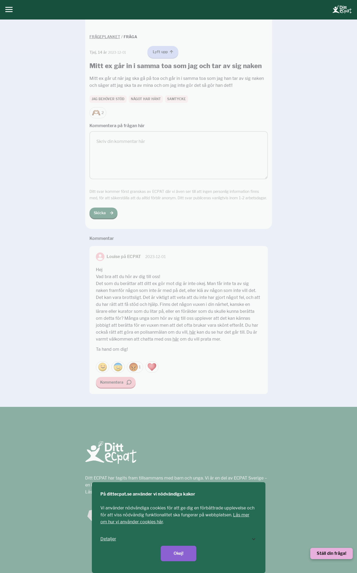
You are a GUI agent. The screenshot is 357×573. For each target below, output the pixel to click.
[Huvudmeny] (7, 9)
